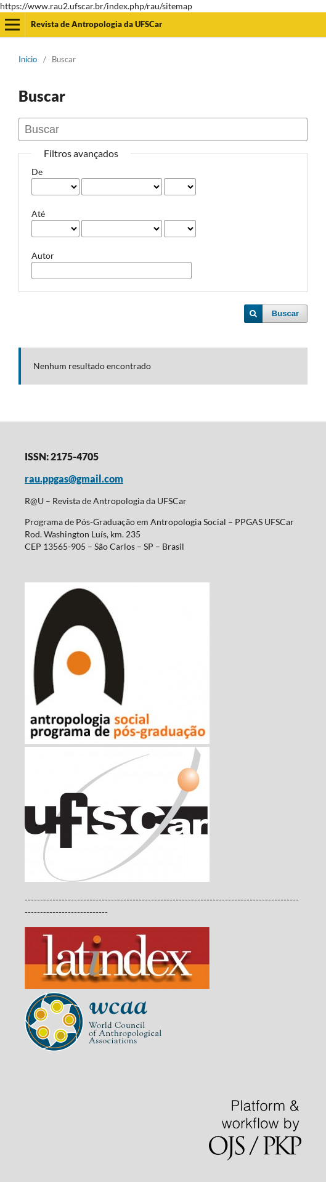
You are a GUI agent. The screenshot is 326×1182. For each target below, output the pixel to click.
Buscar (285, 313)
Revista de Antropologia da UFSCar (96, 24)
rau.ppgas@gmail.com (74, 478)
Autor (42, 255)
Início (27, 59)
